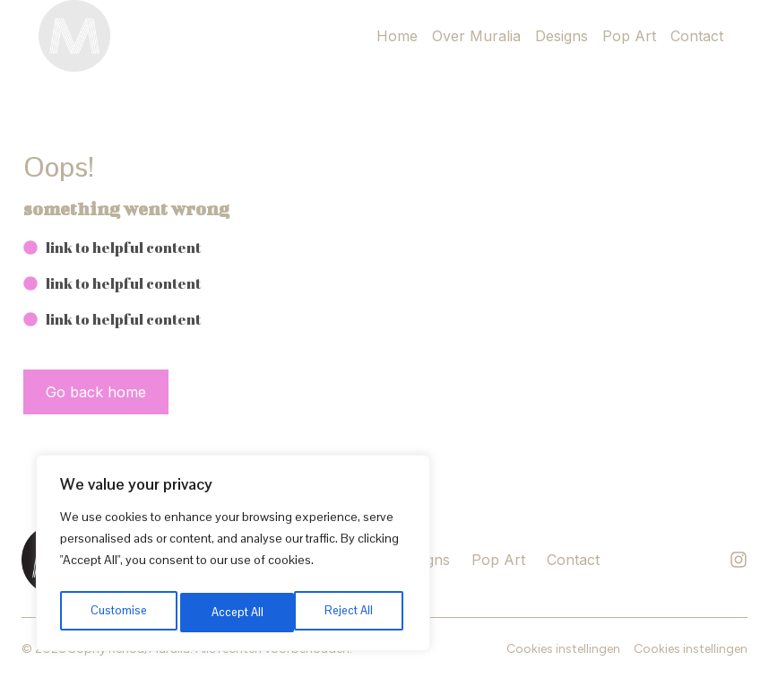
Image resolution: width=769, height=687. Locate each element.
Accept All (351, 612)
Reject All (235, 612)
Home (397, 36)
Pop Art (629, 36)
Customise (117, 612)
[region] (233, 557)
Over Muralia (476, 36)
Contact (696, 36)
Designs (561, 36)
